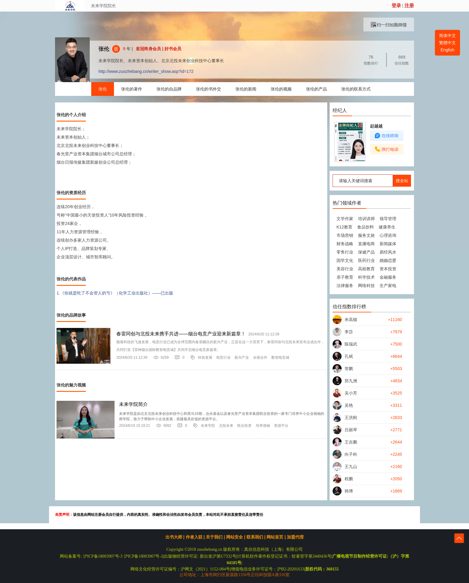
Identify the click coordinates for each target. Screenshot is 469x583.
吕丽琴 (351, 429)
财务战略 (344, 243)
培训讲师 (366, 218)
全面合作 (260, 357)
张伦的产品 (316, 89)
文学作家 (344, 218)
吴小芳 (351, 393)
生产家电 (388, 285)
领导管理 (388, 218)
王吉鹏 (351, 442)
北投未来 (226, 426)
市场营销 (344, 235)
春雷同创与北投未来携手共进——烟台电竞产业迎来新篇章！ (181, 333)
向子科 (351, 454)
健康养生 (387, 227)
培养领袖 (263, 426)
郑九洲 (351, 380)
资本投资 (388, 268)
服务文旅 (366, 235)
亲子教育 (344, 277)
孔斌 (349, 356)
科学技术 (366, 277)
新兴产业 (241, 357)
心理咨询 (388, 235)
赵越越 (376, 126)
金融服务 (388, 277)
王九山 (351, 466)
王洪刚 (351, 417)
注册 (409, 5)
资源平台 (281, 426)
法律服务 (344, 285)
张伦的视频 (281, 89)
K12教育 (344, 227)
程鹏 (349, 478)
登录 (396, 5)
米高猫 (351, 319)
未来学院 (208, 426)
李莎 (349, 331)
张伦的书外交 (208, 89)
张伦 (103, 49)
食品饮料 (365, 227)
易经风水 (388, 252)
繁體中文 (447, 42)
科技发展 (205, 357)
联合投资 (244, 426)
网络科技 (366, 285)
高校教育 (366, 268)
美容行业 (344, 268)
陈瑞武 (351, 344)
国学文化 (344, 260)
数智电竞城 (280, 357)
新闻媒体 (388, 243)
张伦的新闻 (245, 89)
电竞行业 (223, 357)
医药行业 (366, 260)
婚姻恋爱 (388, 260)
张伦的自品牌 (169, 89)
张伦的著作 (131, 89)
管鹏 (349, 368)
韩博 (349, 491)
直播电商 (366, 243)
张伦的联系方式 (356, 89)
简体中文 (447, 35)
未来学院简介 (133, 404)
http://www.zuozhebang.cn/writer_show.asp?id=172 (146, 71)
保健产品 (366, 252)
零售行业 (344, 252)
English (447, 49)
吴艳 (349, 405)
